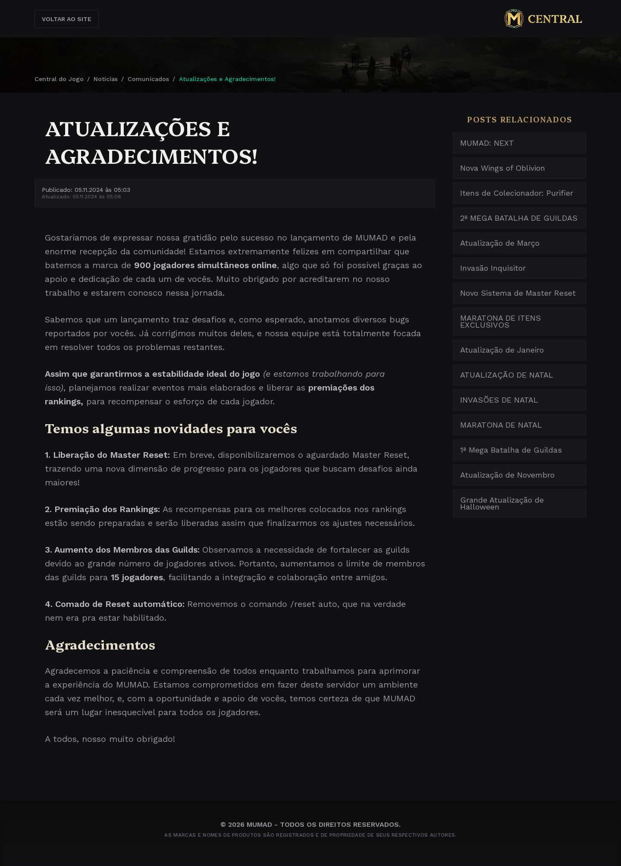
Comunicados (148, 78)
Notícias (106, 78)
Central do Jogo (59, 78)
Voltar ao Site (66, 19)
